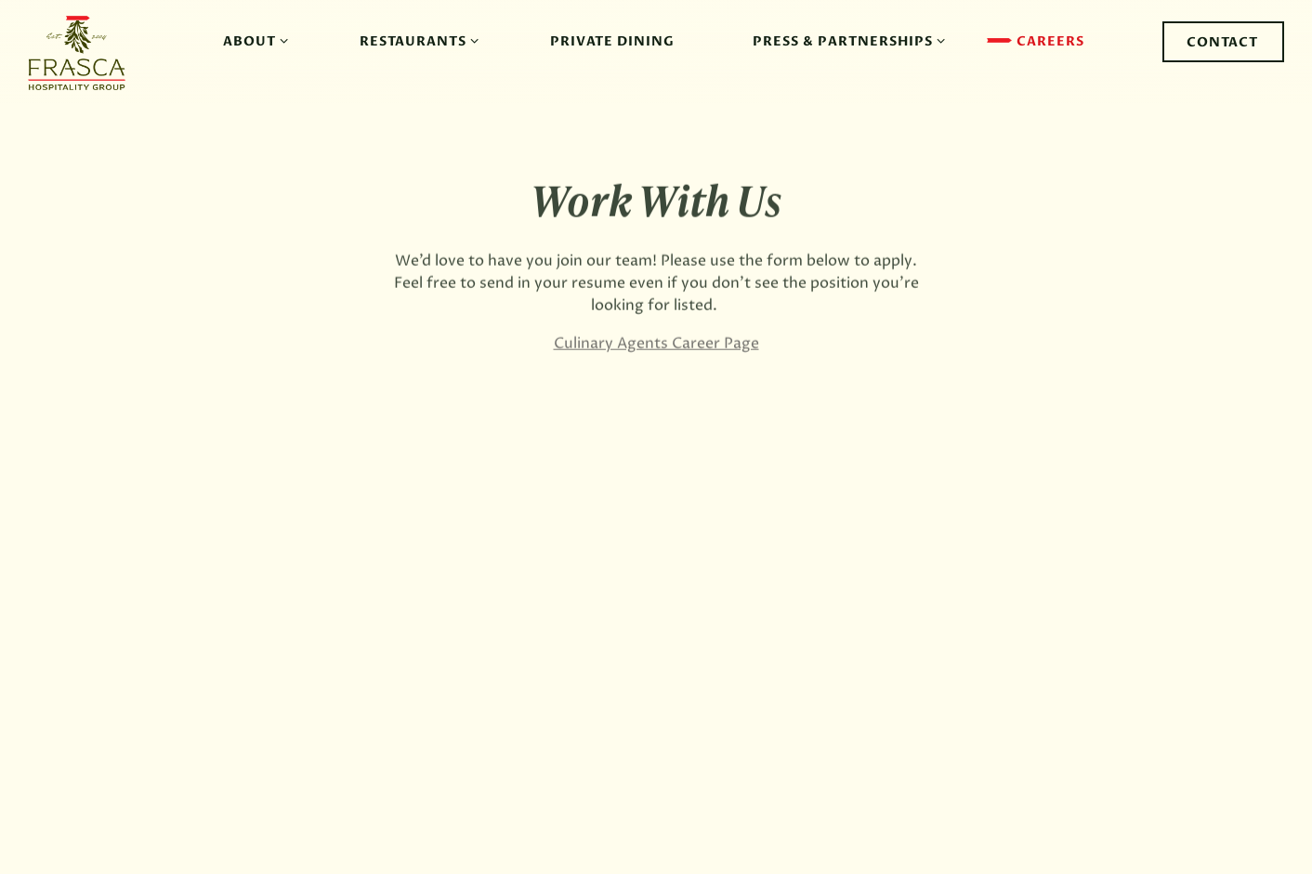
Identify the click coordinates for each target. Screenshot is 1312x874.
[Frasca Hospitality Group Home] (86, 52)
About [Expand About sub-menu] (252, 40)
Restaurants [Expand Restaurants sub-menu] (416, 40)
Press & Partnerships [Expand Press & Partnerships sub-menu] (845, 40)
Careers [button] (1050, 41)
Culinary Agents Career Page (656, 345)
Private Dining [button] (612, 41)
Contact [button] (1222, 42)
